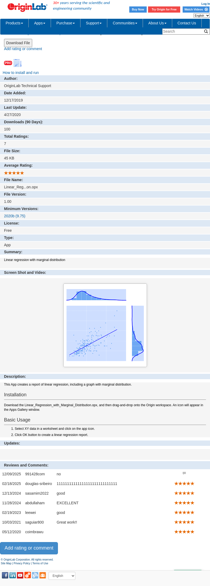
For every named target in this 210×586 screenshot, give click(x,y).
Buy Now (138, 9)
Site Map (6, 563)
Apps (39, 23)
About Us (157, 23)
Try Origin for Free (164, 9)
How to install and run (21, 72)
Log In (205, 3)
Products (14, 23)
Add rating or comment (23, 49)
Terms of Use (40, 563)
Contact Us (187, 23)
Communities (125, 23)
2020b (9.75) (14, 216)
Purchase (65, 23)
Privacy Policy (22, 563)
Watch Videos (196, 9)
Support (94, 23)
